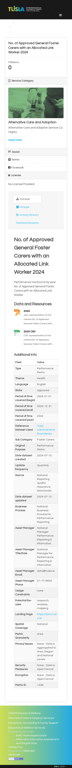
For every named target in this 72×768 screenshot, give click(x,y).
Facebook (16, 167)
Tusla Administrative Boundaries (46, 430)
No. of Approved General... (32, 32)
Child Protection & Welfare (24, 713)
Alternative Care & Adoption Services (31, 718)
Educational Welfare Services (26, 727)
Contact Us (15, 747)
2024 (27, 311)
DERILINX (29, 751)
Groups (22, 207)
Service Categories (31, 23)
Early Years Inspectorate (31, 735)
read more (15, 140)
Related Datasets (27, 223)
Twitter (14, 159)
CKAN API (14, 754)
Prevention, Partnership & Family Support (33, 723)
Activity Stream (27, 214)
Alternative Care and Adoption (36, 28)
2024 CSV (30, 331)
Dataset (23, 199)
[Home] (10, 23)
